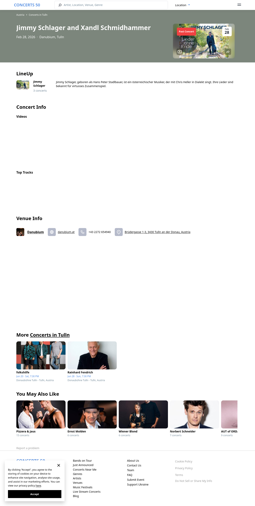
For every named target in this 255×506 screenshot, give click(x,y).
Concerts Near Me (84, 469)
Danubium (35, 232)
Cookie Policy (183, 461)
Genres (77, 474)
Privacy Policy (184, 468)
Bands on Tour (82, 460)
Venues (77, 483)
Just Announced (83, 465)
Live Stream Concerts (86, 491)
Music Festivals (82, 487)
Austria (20, 15)
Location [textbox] (180, 5)
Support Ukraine (138, 484)
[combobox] (182, 5)
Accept (34, 494)
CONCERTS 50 (27, 5)
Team (130, 470)
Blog (76, 496)
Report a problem (27, 448)
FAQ (129, 475)
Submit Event (135, 480)
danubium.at (66, 232)
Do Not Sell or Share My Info (193, 481)
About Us (133, 460)
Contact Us (134, 465)
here (38, 485)
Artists (77, 478)
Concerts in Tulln (38, 15)
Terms (179, 475)
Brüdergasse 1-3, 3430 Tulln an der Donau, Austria (157, 232)
